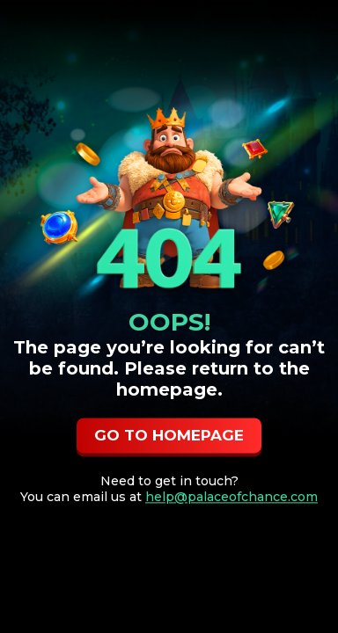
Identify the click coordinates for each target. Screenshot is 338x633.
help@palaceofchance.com (231, 498)
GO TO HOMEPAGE (169, 436)
